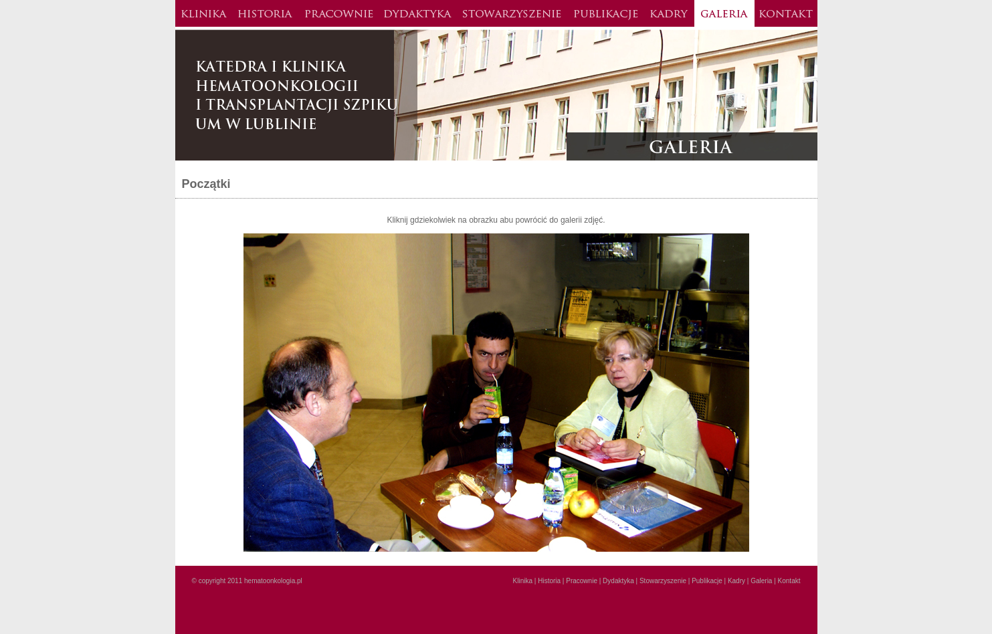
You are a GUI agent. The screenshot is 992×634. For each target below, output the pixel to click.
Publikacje (605, 13)
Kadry (669, 13)
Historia (265, 13)
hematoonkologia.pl (273, 581)
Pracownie (338, 13)
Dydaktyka (417, 13)
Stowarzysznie (512, 13)
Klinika (203, 13)
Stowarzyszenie (662, 581)
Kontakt (786, 13)
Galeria (724, 13)
